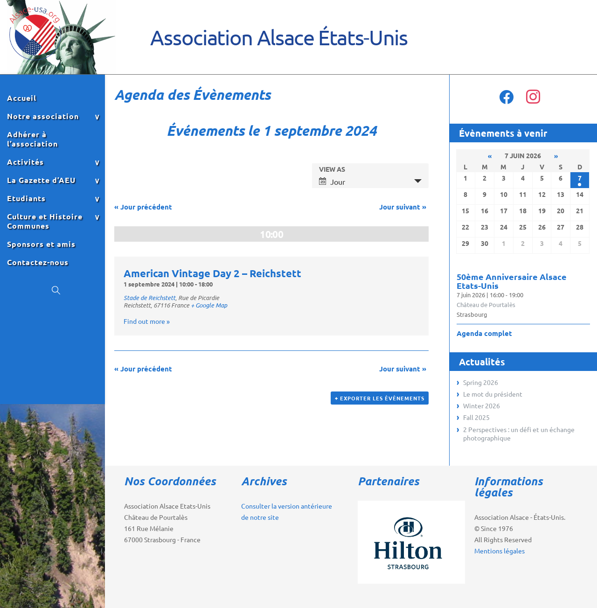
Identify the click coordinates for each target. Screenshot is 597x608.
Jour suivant (402, 206)
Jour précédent (143, 206)
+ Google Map (209, 305)
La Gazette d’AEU (41, 180)
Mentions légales (499, 550)
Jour (332, 181)
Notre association (43, 116)
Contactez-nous (38, 262)
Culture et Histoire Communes (45, 221)
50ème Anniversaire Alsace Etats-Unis (512, 281)
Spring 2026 (480, 382)
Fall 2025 (476, 417)
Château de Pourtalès (486, 304)
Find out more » (147, 321)
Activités (25, 162)
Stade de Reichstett (149, 298)
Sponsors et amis (41, 244)
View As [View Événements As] (332, 169)
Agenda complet (484, 333)
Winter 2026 (481, 405)
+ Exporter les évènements (379, 398)
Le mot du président (492, 394)
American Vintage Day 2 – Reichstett (212, 273)
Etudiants (26, 198)
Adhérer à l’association (32, 139)
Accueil (21, 98)
